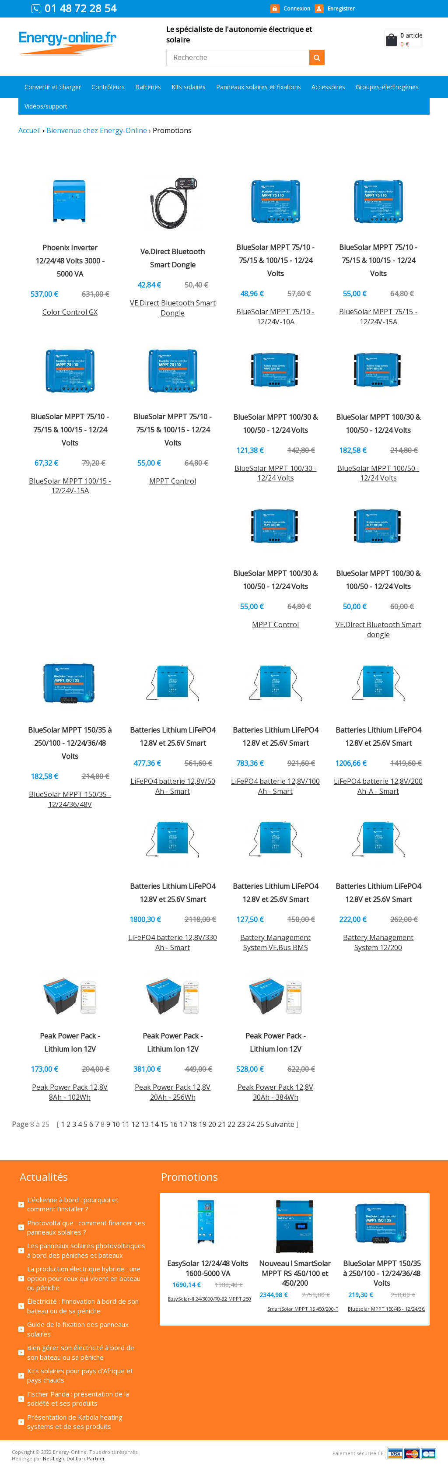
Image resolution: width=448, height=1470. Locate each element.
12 (135, 1124)
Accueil (29, 130)
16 (174, 1124)
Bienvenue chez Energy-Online (96, 130)
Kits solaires (189, 87)
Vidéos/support (45, 106)
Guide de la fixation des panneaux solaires (78, 1329)
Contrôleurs (108, 87)
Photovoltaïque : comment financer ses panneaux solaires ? (86, 1227)
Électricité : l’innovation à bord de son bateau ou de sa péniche (83, 1306)
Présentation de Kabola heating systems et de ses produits (74, 1422)
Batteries (148, 87)
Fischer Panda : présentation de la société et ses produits (78, 1398)
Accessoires (328, 87)
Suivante (281, 1124)
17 (183, 1124)
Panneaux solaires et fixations (258, 87)
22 (231, 1124)
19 (202, 1124)
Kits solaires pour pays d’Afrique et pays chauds (80, 1375)
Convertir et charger (52, 87)
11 (126, 1124)
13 (145, 1124)
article (411, 35)
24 (251, 1124)
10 (116, 1124)
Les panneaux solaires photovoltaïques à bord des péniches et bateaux (86, 1250)
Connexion (297, 8)
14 (154, 1124)
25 (260, 1124)
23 (241, 1124)
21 (222, 1124)
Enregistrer (341, 8)
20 (212, 1124)
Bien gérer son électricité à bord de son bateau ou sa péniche (80, 1352)
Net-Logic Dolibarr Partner (74, 1458)
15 (164, 1124)
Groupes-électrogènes (387, 87)
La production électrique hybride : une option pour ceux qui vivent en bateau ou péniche (83, 1278)
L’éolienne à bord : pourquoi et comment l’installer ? (73, 1204)
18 (193, 1124)
